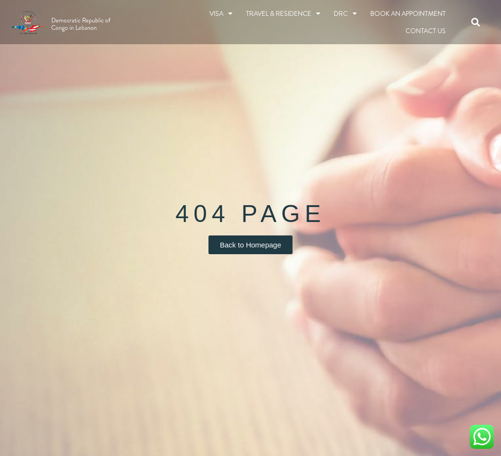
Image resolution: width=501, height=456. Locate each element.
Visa (220, 13)
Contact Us (425, 31)
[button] (476, 22)
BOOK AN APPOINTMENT (408, 13)
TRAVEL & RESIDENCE (283, 13)
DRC (345, 13)
